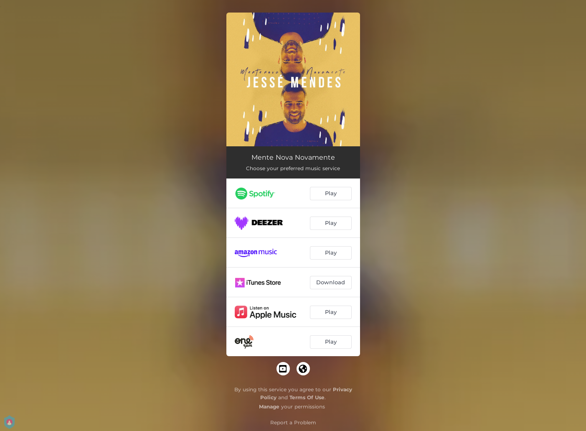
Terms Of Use (307, 397)
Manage (269, 406)
